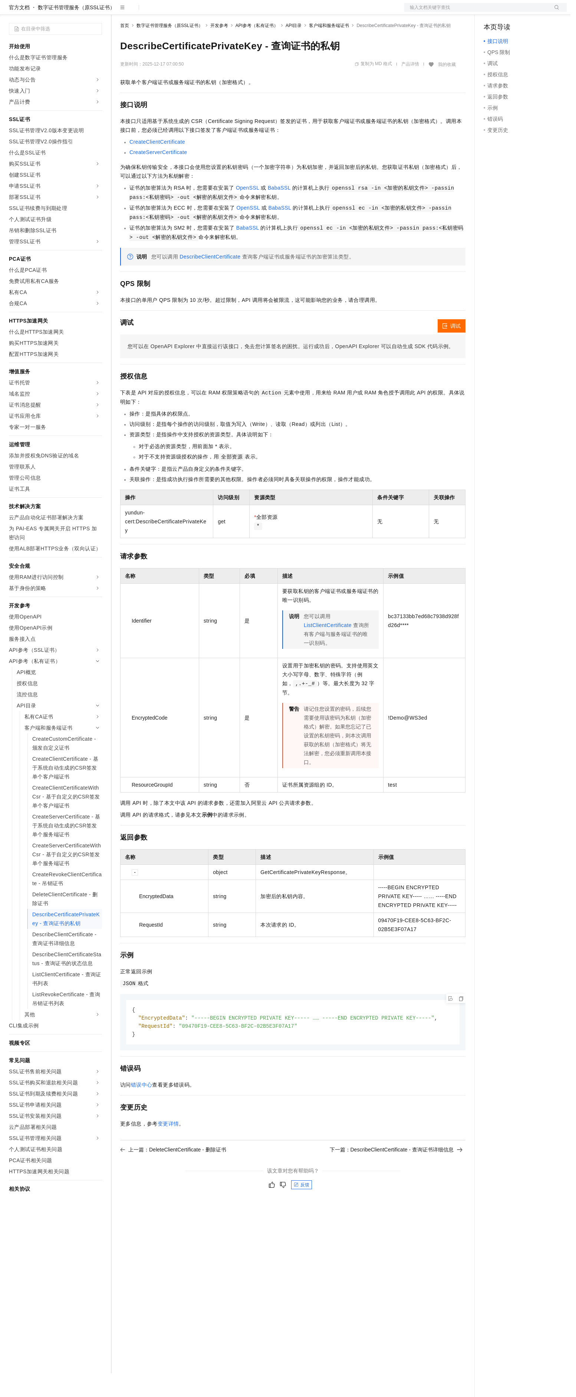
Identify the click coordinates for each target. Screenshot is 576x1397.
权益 (142, 12)
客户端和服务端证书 (329, 49)
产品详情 (410, 87)
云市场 (180, 12)
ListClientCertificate (328, 649)
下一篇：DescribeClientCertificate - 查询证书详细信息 (396, 1175)
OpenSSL (247, 211)
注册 (527, 11)
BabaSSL (279, 211)
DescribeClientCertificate (210, 280)
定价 (160, 12)
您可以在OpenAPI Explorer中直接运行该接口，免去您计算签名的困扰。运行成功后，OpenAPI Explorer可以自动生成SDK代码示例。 (291, 370)
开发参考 (219, 49)
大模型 (76, 12)
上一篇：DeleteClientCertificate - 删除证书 (173, 1175)
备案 (491, 11)
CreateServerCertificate (158, 176)
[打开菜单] (12, 12)
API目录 (294, 49)
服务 (219, 12)
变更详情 (168, 1149)
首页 (124, 49)
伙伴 (201, 12)
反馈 (301, 1210)
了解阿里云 (244, 12)
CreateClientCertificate (157, 166)
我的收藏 (447, 88)
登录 (554, 11)
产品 (96, 12)
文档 (476, 11)
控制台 (509, 11)
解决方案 (119, 12)
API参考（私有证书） (257, 49)
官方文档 (19, 31)
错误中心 (141, 1110)
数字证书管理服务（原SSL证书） (76, 31)
